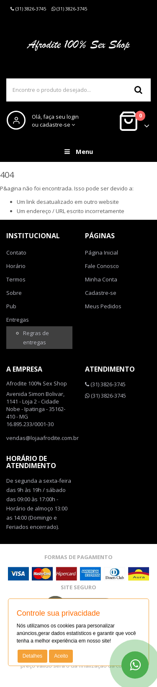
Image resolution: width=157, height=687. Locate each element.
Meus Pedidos (103, 306)
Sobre (14, 293)
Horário (16, 266)
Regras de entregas (36, 337)
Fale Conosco (102, 266)
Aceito (61, 656)
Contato (16, 252)
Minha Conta (101, 279)
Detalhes (32, 656)
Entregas (17, 319)
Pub (11, 306)
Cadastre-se (100, 293)
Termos (16, 279)
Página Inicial (101, 252)
